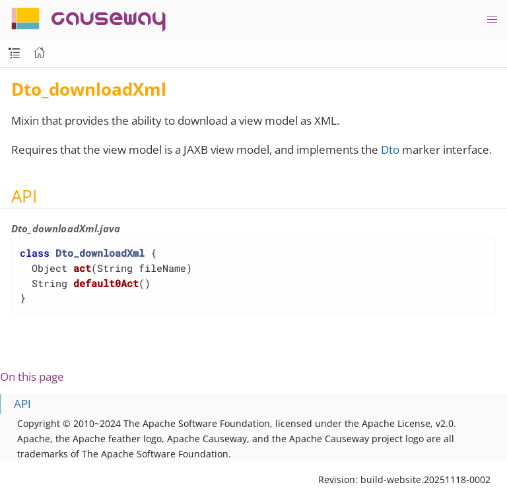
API (22, 403)
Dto (390, 149)
